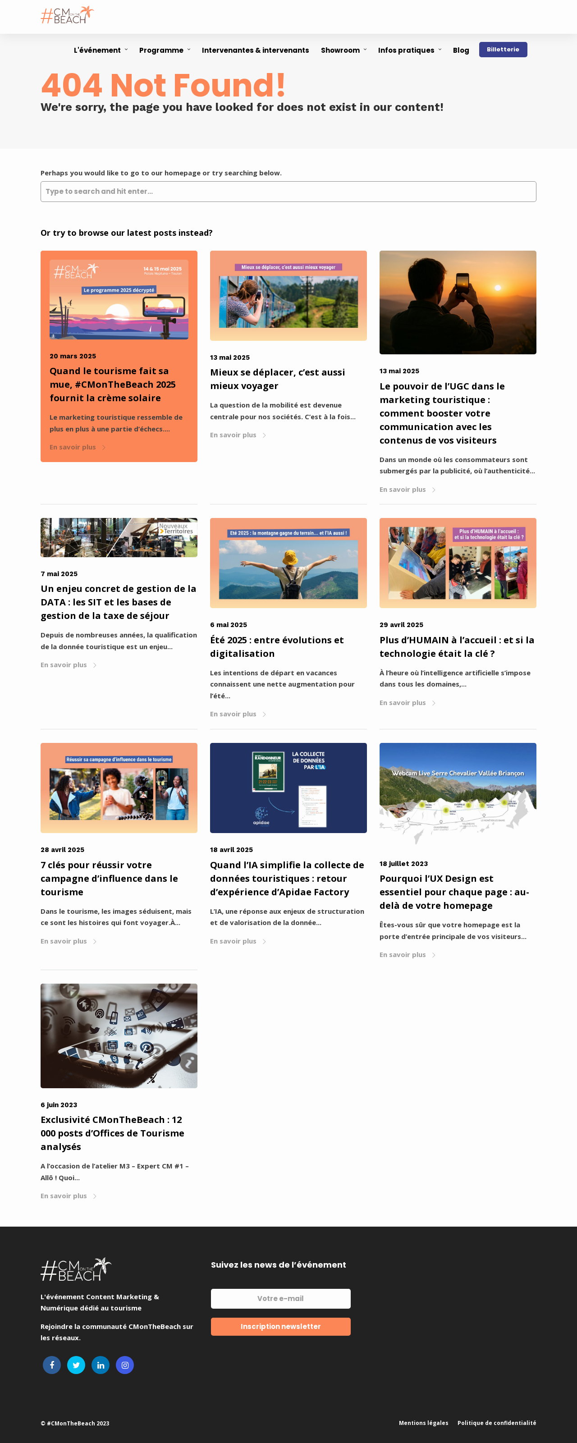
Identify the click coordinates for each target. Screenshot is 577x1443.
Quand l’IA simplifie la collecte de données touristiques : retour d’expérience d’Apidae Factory (287, 878)
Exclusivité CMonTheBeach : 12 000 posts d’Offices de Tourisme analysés (112, 1133)
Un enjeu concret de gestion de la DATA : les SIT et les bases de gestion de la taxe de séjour (119, 602)
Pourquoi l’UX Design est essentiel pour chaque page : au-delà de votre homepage (454, 892)
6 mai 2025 (228, 625)
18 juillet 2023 (404, 864)
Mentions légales (424, 1423)
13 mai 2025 (230, 357)
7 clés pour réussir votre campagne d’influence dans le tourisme (109, 878)
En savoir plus (78, 446)
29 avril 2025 (401, 625)
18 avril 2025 (231, 850)
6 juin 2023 (59, 1105)
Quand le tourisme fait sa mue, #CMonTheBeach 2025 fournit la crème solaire (113, 384)
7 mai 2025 (59, 574)
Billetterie (503, 49)
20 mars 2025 (73, 356)
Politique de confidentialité (497, 1423)
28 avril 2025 (62, 850)
